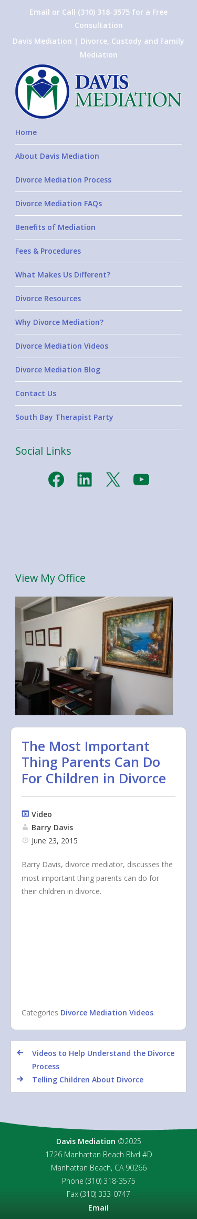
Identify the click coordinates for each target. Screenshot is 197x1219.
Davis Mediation (86, 1141)
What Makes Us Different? (62, 275)
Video (42, 814)
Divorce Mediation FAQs (58, 203)
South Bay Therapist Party (64, 417)
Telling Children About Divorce (87, 1079)
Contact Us (35, 393)
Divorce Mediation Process (63, 180)
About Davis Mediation (57, 156)
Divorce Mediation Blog (57, 369)
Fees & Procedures (48, 251)
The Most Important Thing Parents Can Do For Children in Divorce (94, 761)
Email (98, 1208)
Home (26, 132)
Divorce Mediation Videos (61, 346)
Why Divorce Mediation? (59, 322)
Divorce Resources (48, 298)
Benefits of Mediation (55, 227)
